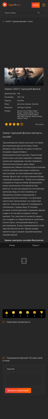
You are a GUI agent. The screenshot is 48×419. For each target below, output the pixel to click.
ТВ (14, 4)
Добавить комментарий (18, 390)
